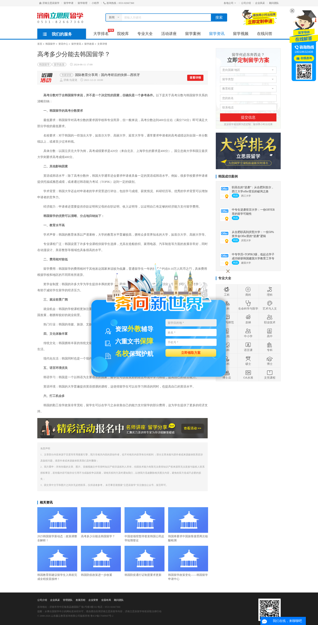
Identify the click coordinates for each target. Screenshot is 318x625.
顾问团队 (274, 3)
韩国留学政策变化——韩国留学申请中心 (188, 563)
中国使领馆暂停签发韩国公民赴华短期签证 (144, 524)
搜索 (219, 17)
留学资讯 (217, 33)
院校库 (123, 33)
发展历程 (80, 600)
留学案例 (193, 33)
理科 (270, 291)
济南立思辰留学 (49, 3)
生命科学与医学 (248, 305)
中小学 (248, 333)
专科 (270, 347)
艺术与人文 (270, 305)
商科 (248, 291)
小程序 (95, 3)
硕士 (248, 360)
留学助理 (82, 3)
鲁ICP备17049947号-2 (101, 615)
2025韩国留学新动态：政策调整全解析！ (57, 524)
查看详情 (195, 77)
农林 (248, 319)
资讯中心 (63, 43)
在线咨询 (306, 58)
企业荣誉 (93, 600)
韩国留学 (50, 43)
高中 (270, 333)
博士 (270, 360)
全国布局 (106, 600)
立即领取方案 (191, 352)
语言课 (248, 347)
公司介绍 (246, 3)
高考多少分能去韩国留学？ (101, 522)
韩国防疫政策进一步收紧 (101, 561)
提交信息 (248, 117)
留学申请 (68, 3)
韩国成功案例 (228, 176)
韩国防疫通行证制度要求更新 (144, 561)
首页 (39, 43)
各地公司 (230, 3)
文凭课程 (269, 374)
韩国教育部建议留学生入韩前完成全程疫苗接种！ (57, 563)
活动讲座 (169, 33)
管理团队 (68, 600)
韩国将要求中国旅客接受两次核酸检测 (188, 524)
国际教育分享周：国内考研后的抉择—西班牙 (107, 75)
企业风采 (260, 3)
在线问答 (264, 33)
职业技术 (269, 319)
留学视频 (240, 33)
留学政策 (89, 43)
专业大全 (145, 33)
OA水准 (248, 374)
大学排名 (103, 32)
